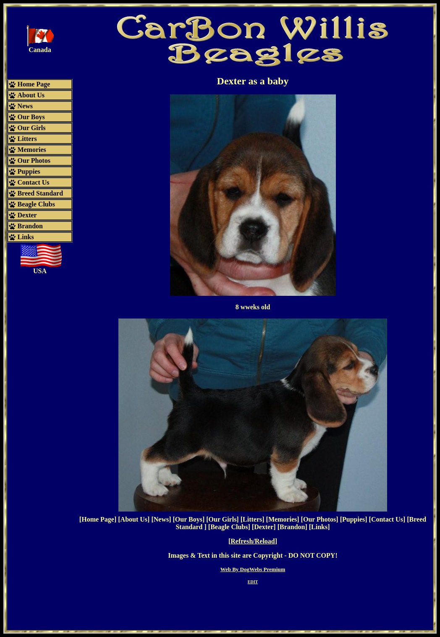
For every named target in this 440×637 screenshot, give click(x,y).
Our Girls (223, 519)
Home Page (97, 519)
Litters (252, 519)
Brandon (292, 526)
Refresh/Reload (252, 541)
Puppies (353, 519)
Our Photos (319, 519)
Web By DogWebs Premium (252, 569)
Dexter (263, 526)
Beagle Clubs (229, 526)
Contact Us (387, 519)
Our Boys (188, 519)
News (161, 519)
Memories (282, 519)
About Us (133, 519)
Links (319, 526)
